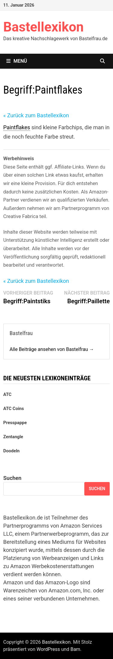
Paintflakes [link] (16, 127)
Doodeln (11, 451)
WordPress (48, 649)
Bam (75, 649)
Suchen (12, 478)
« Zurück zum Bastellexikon (36, 115)
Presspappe (15, 422)
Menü (16, 61)
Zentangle (13, 436)
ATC (7, 394)
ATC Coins (13, 408)
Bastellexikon (43, 27)
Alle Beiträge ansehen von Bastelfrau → (52, 349)
